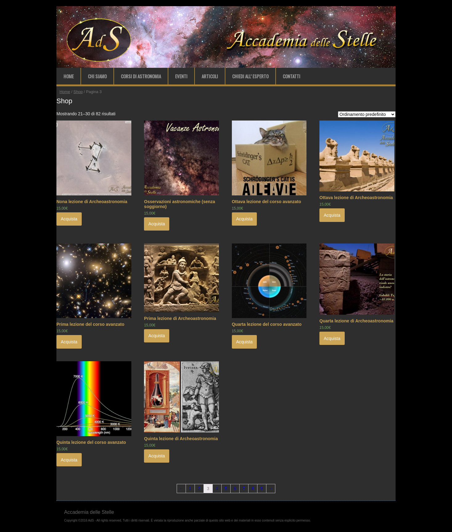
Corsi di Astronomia (141, 76)
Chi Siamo (97, 76)
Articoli (210, 76)
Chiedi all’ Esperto (250, 76)
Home (69, 76)
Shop (78, 91)
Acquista (69, 218)
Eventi (181, 76)
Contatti (291, 76)
